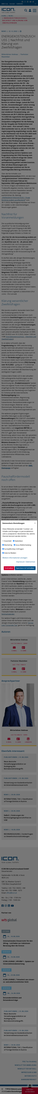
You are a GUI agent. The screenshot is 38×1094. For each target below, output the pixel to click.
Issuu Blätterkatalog (23, 545)
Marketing (8, 545)
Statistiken (19, 541)
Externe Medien (10, 553)
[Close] (35, 523)
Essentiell (7, 541)
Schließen (9, 568)
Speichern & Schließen (25, 568)
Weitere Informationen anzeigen (14, 558)
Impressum (20, 562)
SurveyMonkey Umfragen (14, 549)
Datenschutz (30, 562)
